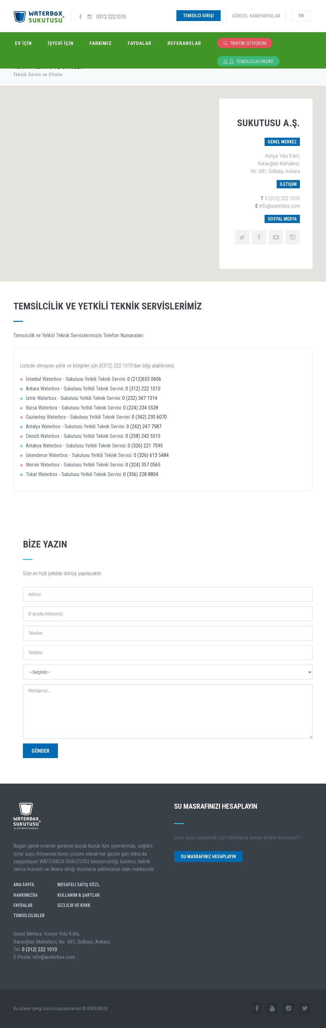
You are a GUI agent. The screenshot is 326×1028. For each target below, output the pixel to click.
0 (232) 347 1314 (139, 398)
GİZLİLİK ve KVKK (73, 905)
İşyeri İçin (61, 43)
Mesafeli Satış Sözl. (79, 884)
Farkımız (100, 43)
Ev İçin (23, 43)
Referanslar (184, 43)
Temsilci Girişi (198, 15)
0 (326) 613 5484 (151, 455)
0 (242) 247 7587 (143, 427)
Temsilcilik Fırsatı (248, 61)
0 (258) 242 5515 (142, 436)
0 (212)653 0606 (144, 379)
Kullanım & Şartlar (78, 895)
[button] (73, 140)
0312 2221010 (111, 15)
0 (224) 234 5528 (140, 408)
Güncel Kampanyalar (256, 16)
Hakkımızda (25, 895)
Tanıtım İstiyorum (244, 43)
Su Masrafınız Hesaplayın (208, 856)
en (301, 15)
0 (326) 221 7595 (145, 446)
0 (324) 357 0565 (142, 465)
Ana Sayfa (23, 884)
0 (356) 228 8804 (140, 474)
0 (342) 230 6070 (149, 417)
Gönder (40, 751)
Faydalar (140, 43)
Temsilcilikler (29, 915)
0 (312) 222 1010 (142, 389)
